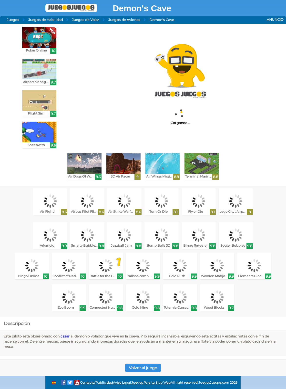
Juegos (13, 20)
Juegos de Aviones (124, 20)
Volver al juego (143, 368)
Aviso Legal (122, 382)
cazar (65, 336)
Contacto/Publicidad (96, 382)
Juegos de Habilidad (45, 20)
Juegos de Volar (85, 20)
